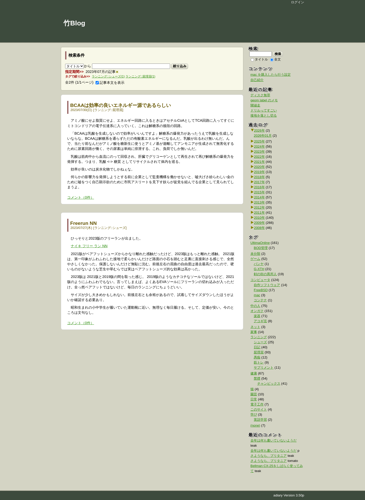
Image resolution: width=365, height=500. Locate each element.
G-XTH (259, 269)
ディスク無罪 (260, 95)
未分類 (255, 254)
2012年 (259, 207)
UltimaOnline (260, 243)
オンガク (257, 311)
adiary (277, 495)
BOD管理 (261, 248)
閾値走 (255, 105)
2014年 (259, 197)
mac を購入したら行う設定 (270, 74)
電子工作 (257, 404)
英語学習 (260, 419)
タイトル (259, 59)
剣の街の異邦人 (265, 274)
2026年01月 (262, 135)
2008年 (259, 228)
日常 (253, 399)
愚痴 (257, 357)
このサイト (258, 409)
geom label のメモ (264, 100)
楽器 (257, 316)
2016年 (259, 187)
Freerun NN (83, 223)
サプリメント (263, 367)
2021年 (259, 162)
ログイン (297, 2)
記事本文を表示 (110, 83)
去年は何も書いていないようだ (273, 440)
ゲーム (255, 259)
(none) (255, 425)
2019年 (259, 172)
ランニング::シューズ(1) (108, 76)
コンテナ (260, 300)
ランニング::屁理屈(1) (140, 76)
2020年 (259, 167)
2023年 (259, 151)
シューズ (119, 228)
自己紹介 (257, 80)
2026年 (259, 130)
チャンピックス (268, 383)
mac (257, 295)
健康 (253, 373)
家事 (253, 332)
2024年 (259, 146)
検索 (278, 54)
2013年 (259, 202)
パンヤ (259, 264)
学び (253, 414)
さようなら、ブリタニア (268, 456)
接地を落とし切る (263, 115)
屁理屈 (117, 110)
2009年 (259, 223)
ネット (255, 327)
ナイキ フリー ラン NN (89, 246)
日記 (257, 347)
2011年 (259, 212)
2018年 (259, 177)
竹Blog (74, 23)
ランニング (102, 110)
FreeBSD (261, 290)
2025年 (259, 141)
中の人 (255, 306)
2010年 (259, 218)
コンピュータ (260, 280)
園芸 (253, 394)
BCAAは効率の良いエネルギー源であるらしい (120, 105)
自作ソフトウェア (267, 285)
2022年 (259, 157)
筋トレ (259, 362)
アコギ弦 (260, 321)
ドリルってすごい (263, 110)
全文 (275, 59)
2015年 (259, 192)
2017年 (259, 182)
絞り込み (179, 66)
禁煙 (257, 378)
